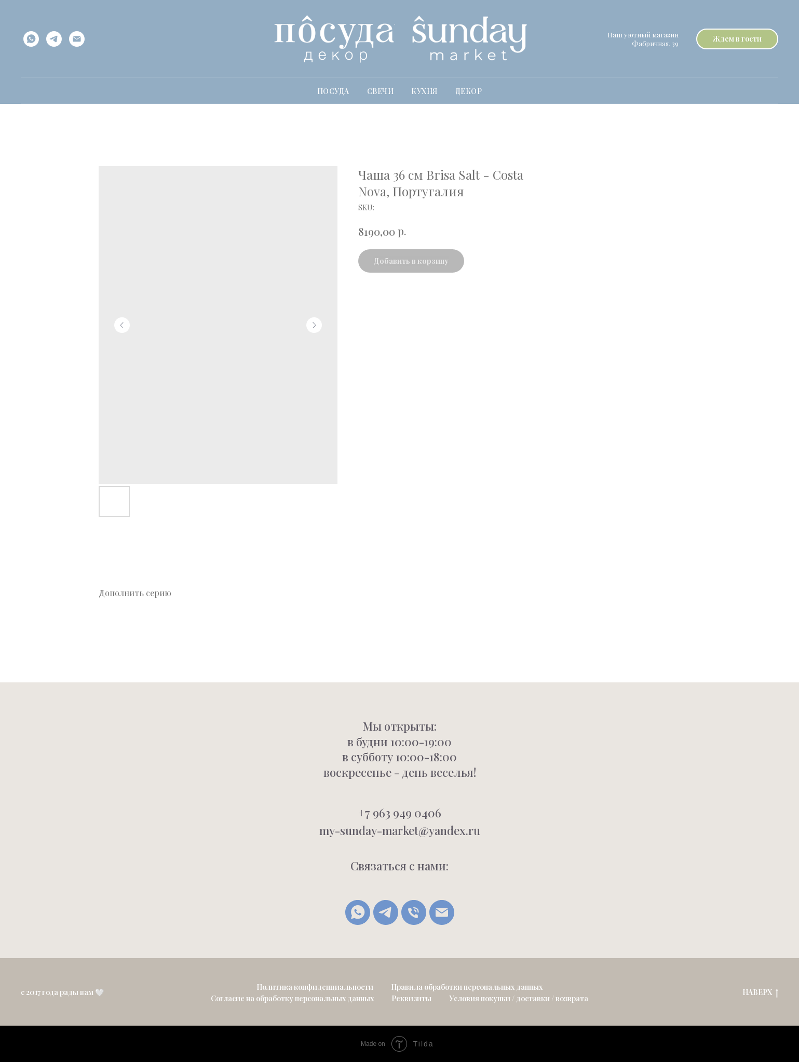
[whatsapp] (31, 39)
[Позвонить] (413, 912)
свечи (380, 91)
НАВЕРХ (760, 993)
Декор (468, 91)
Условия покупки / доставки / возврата (518, 998)
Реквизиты (411, 998)
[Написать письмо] (441, 912)
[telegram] (54, 39)
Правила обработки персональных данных (467, 987)
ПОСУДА (333, 91)
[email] (77, 39)
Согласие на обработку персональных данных (292, 998)
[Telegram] (385, 912)
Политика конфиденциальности (314, 987)
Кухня (424, 91)
